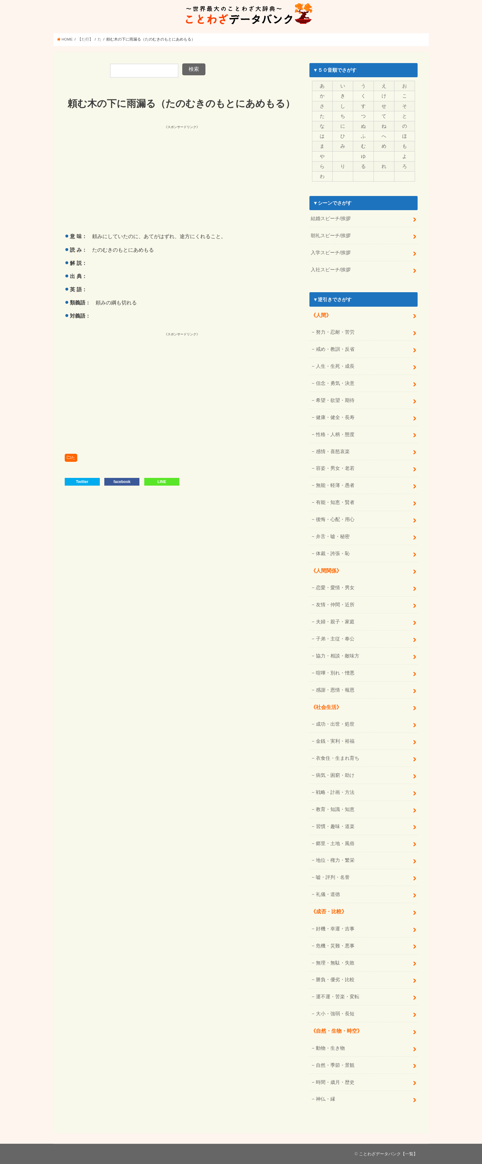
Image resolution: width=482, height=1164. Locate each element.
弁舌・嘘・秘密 (333, 536)
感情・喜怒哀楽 (333, 451)
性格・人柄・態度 (335, 434)
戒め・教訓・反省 (335, 349)
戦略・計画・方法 (335, 792)
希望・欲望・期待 (335, 400)
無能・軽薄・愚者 (335, 485)
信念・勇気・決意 (335, 383)
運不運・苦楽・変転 (337, 996)
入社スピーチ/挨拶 (331, 269)
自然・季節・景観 (335, 1065)
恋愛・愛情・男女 (335, 587)
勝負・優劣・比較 (335, 979)
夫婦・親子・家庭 (335, 621)
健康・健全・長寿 (335, 417)
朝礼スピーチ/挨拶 (331, 235)
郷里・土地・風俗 (335, 843)
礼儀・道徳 (328, 894)
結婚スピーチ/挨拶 (331, 218)
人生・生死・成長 (335, 366)
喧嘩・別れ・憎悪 (335, 672)
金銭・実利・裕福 (335, 741)
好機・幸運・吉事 (335, 928)
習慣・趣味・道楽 (335, 826)
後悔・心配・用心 (335, 519)
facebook (121, 482)
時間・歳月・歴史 (335, 1082)
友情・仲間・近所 (335, 604)
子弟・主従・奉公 (335, 638)
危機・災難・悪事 (335, 945)
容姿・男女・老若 (335, 468)
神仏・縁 (325, 1099)
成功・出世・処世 (335, 724)
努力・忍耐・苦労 (335, 332)
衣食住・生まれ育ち (337, 758)
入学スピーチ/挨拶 (331, 252)
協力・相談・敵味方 (337, 655)
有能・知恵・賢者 (335, 502)
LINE (161, 482)
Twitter (82, 482)
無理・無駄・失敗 (335, 962)
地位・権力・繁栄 (335, 860)
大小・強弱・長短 (335, 1013)
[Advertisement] (124, 175)
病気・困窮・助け (335, 775)
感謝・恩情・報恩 (335, 690)
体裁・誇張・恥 (333, 553)
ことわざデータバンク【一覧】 (388, 1153)
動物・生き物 (330, 1048)
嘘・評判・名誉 (333, 877)
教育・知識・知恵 (335, 809)
